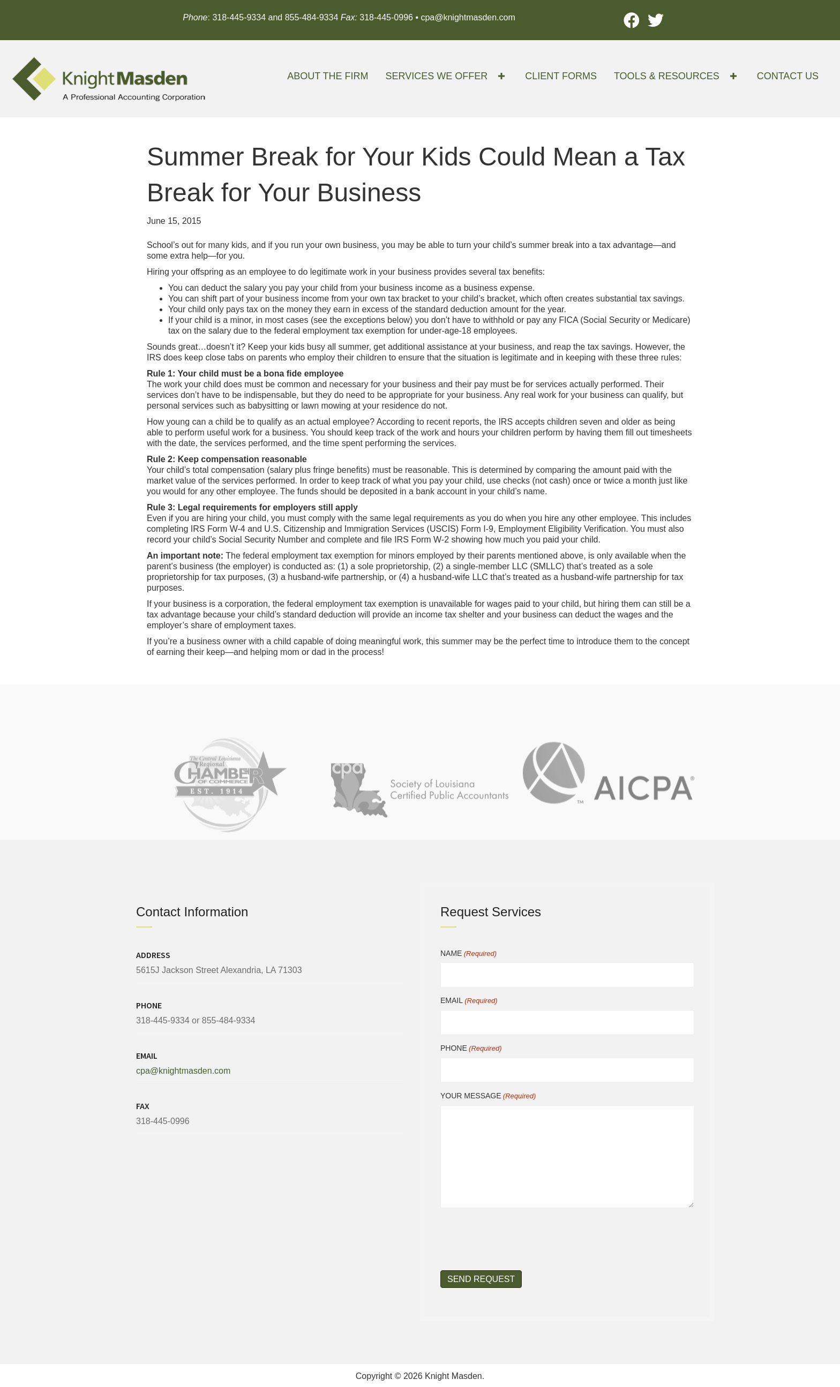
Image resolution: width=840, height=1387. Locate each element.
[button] (631, 20)
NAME (468, 953)
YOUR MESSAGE (488, 1095)
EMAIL (469, 1000)
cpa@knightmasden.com (468, 17)
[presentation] (521, 1237)
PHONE (470, 1048)
